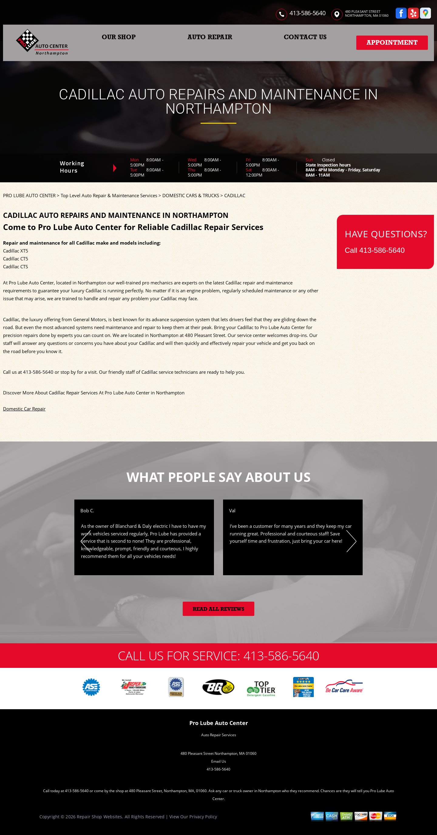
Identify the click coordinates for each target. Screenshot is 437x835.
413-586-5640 (307, 13)
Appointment (392, 42)
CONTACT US (305, 37)
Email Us (218, 761)
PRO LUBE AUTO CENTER (29, 195)
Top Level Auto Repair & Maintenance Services (109, 195)
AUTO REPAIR (210, 37)
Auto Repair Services (218, 734)
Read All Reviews (218, 609)
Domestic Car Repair (24, 409)
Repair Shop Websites (99, 817)
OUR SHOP (119, 37)
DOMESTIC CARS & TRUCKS (190, 195)
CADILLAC (234, 195)
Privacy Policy (203, 817)
